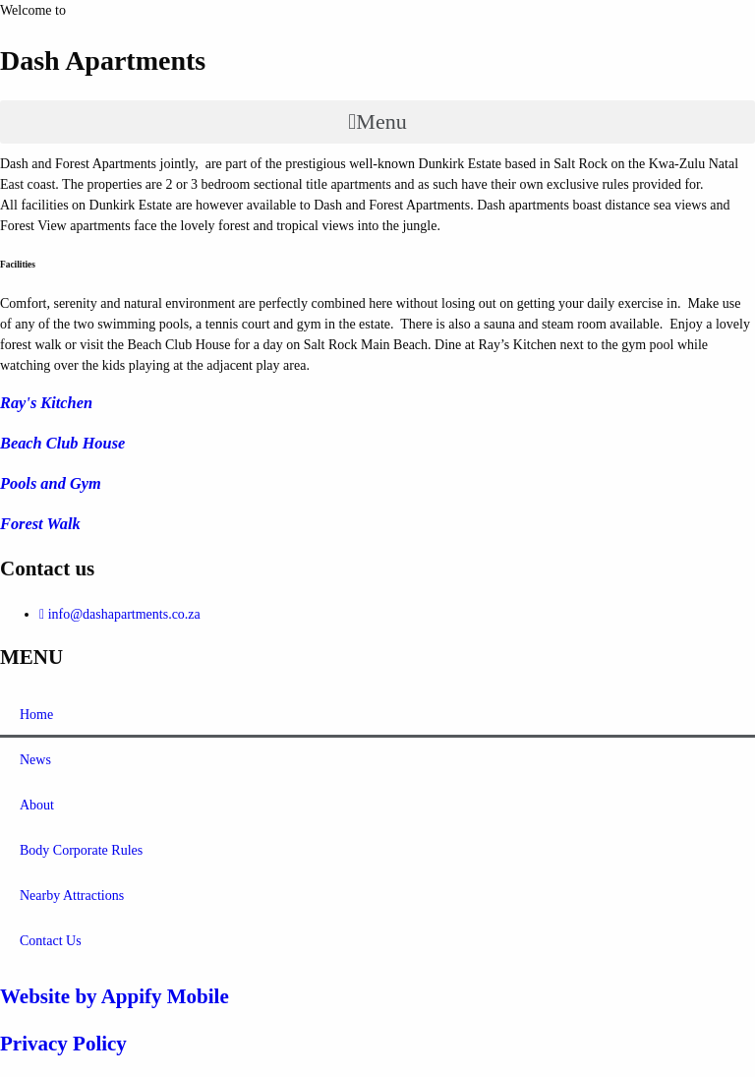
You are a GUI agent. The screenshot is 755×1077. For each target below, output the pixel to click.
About (37, 805)
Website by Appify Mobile (114, 996)
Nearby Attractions (72, 895)
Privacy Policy (63, 1043)
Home (36, 714)
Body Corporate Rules (81, 850)
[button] (377, 122)
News (35, 759)
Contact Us (51, 940)
